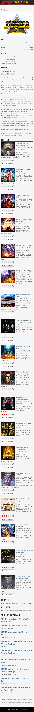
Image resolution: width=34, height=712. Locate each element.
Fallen (17, 271)
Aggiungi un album (9, 74)
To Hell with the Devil (21, 525)
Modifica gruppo (8, 71)
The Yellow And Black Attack (23, 576)
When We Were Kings (21, 169)
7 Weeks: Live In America (22, 447)
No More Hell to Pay (20, 346)
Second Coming (20, 320)
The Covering (19, 372)
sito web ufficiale (28, 49)
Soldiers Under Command (22, 550)
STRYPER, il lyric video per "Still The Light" (14, 625)
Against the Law (20, 473)
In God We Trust (20, 499)
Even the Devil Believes (21, 219)
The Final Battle (20, 195)
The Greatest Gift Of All (22, 143)
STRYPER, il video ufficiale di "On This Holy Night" (16, 619)
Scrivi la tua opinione (7, 163)
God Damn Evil (19, 245)
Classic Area (29, 43)
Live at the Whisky (20, 294)
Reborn (18, 423)
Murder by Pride (20, 398)
